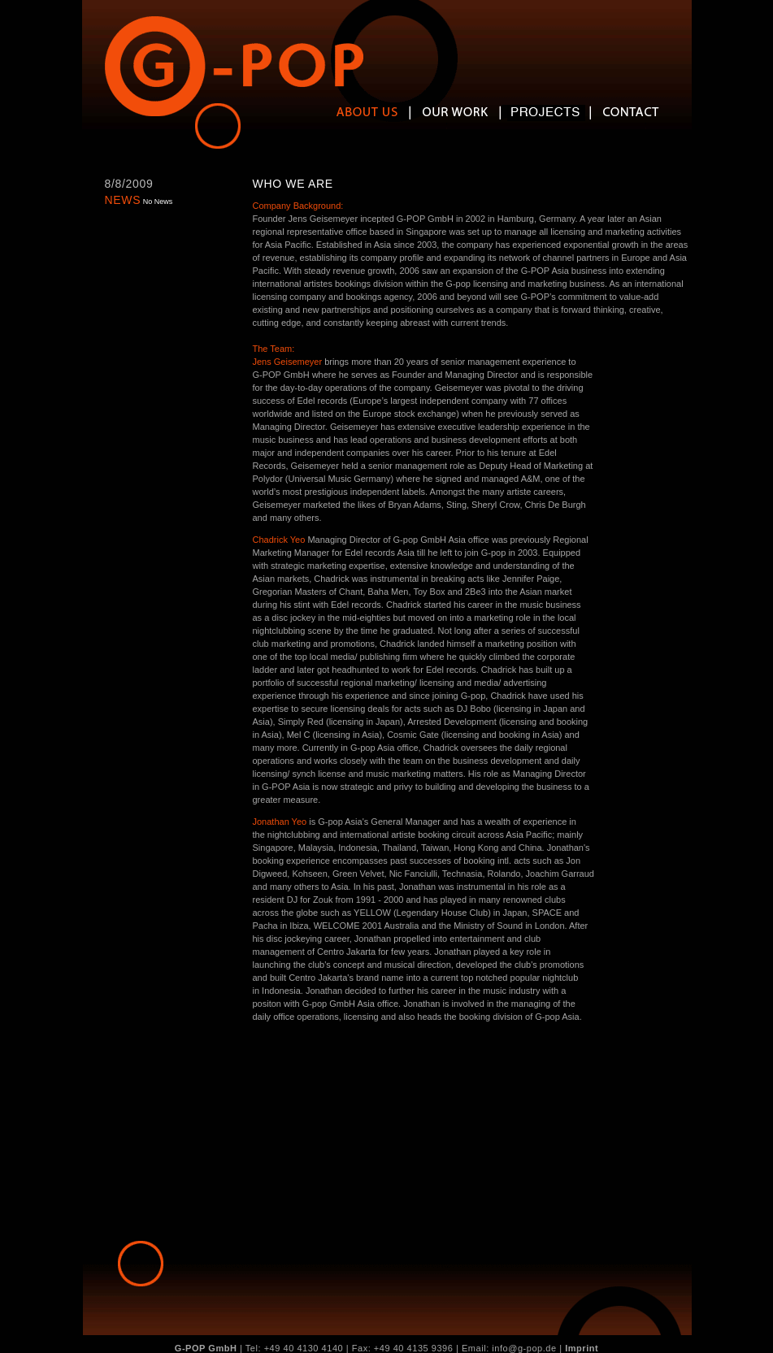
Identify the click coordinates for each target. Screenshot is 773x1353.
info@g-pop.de (524, 1348)
